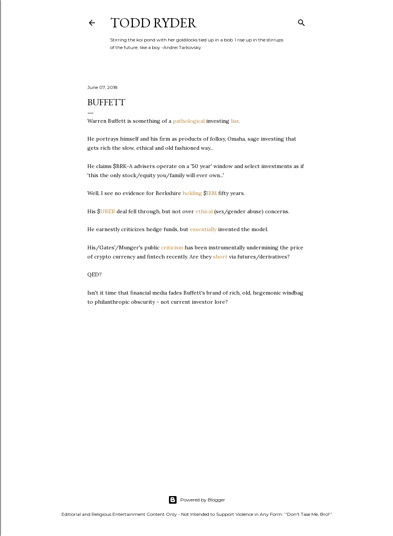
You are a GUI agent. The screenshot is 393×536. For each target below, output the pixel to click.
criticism (172, 247)
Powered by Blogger (196, 499)
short (220, 256)
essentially (203, 229)
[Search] (301, 21)
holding (192, 193)
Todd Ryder (153, 23)
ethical (204, 211)
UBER (107, 211)
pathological (189, 120)
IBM (212, 193)
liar (235, 120)
